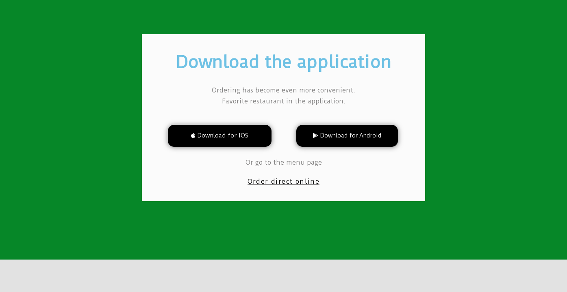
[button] (219, 136)
